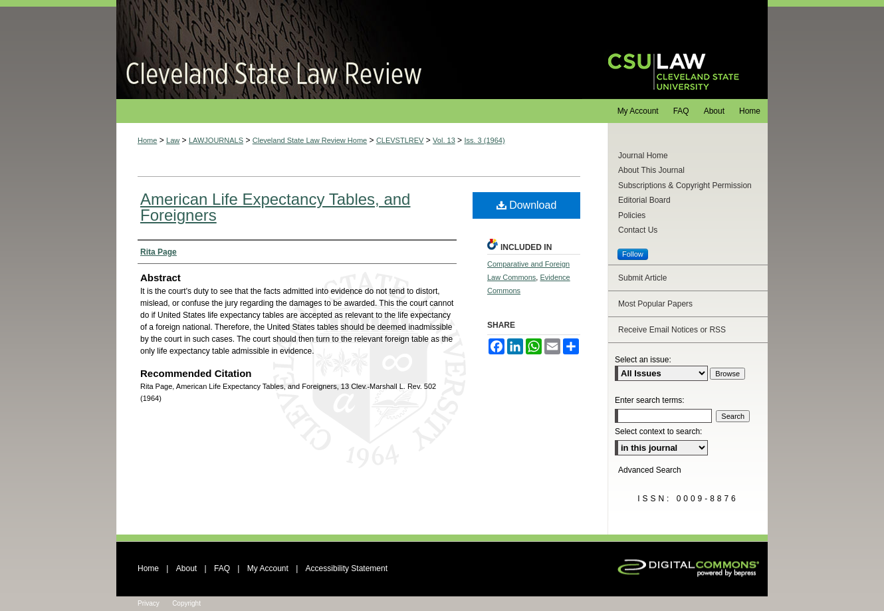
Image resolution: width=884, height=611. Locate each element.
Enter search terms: (650, 400)
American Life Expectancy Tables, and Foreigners (275, 207)
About (186, 568)
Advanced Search (649, 470)
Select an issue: (643, 359)
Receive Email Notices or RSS (672, 329)
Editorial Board (644, 200)
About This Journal (651, 170)
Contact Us (637, 230)
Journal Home (643, 155)
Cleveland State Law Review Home (310, 140)
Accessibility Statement (346, 568)
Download (527, 205)
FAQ (222, 568)
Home (147, 140)
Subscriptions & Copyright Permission (685, 185)
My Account (267, 568)
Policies (631, 215)
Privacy (149, 603)
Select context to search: (658, 431)
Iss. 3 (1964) (484, 140)
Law (172, 140)
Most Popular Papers (655, 303)
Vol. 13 (444, 140)
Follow (632, 254)
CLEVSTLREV (400, 140)
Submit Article (642, 278)
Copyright (186, 603)
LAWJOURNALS (216, 140)
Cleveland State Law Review (349, 49)
